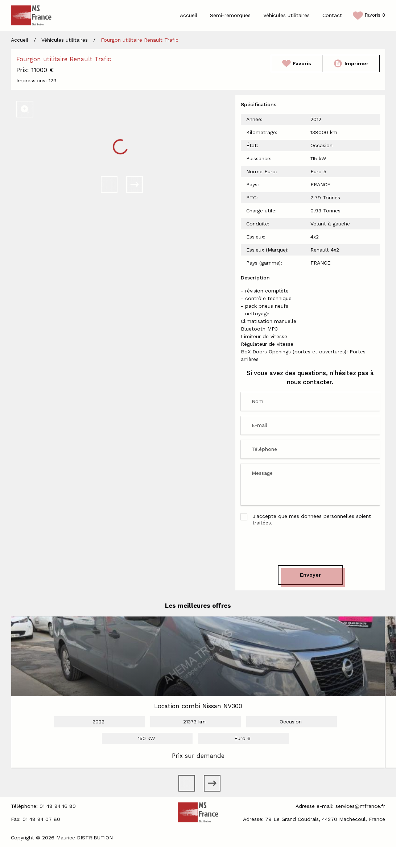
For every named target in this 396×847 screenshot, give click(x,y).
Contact (332, 15)
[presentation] (310, 545)
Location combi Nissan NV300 (198, 706)
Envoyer (310, 575)
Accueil (188, 15)
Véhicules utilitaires (286, 15)
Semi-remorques (230, 15)
